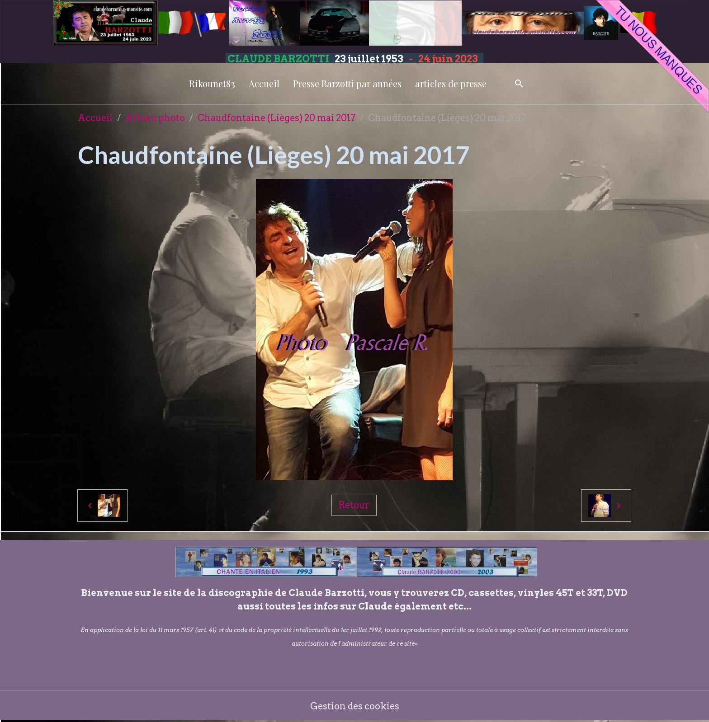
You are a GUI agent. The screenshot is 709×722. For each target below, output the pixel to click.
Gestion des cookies (354, 706)
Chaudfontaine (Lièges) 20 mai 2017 (276, 118)
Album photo (155, 118)
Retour (354, 505)
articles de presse (451, 83)
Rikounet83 (212, 83)
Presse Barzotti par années (347, 83)
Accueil (264, 83)
